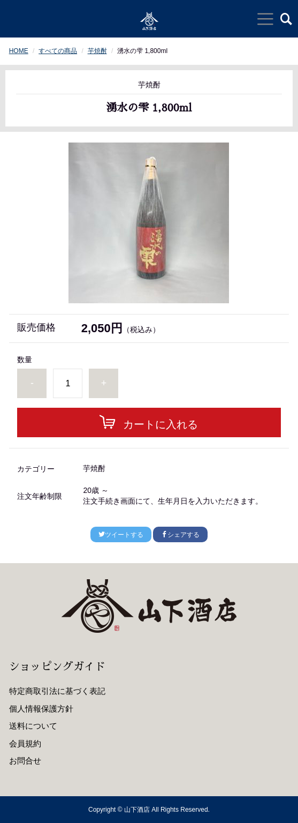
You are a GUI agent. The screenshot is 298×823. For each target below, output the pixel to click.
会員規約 (25, 743)
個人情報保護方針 (41, 708)
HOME (18, 51)
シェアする (180, 534)
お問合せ (25, 760)
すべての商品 (58, 51)
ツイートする (120, 534)
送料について (33, 725)
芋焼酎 (97, 51)
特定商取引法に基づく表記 (57, 690)
